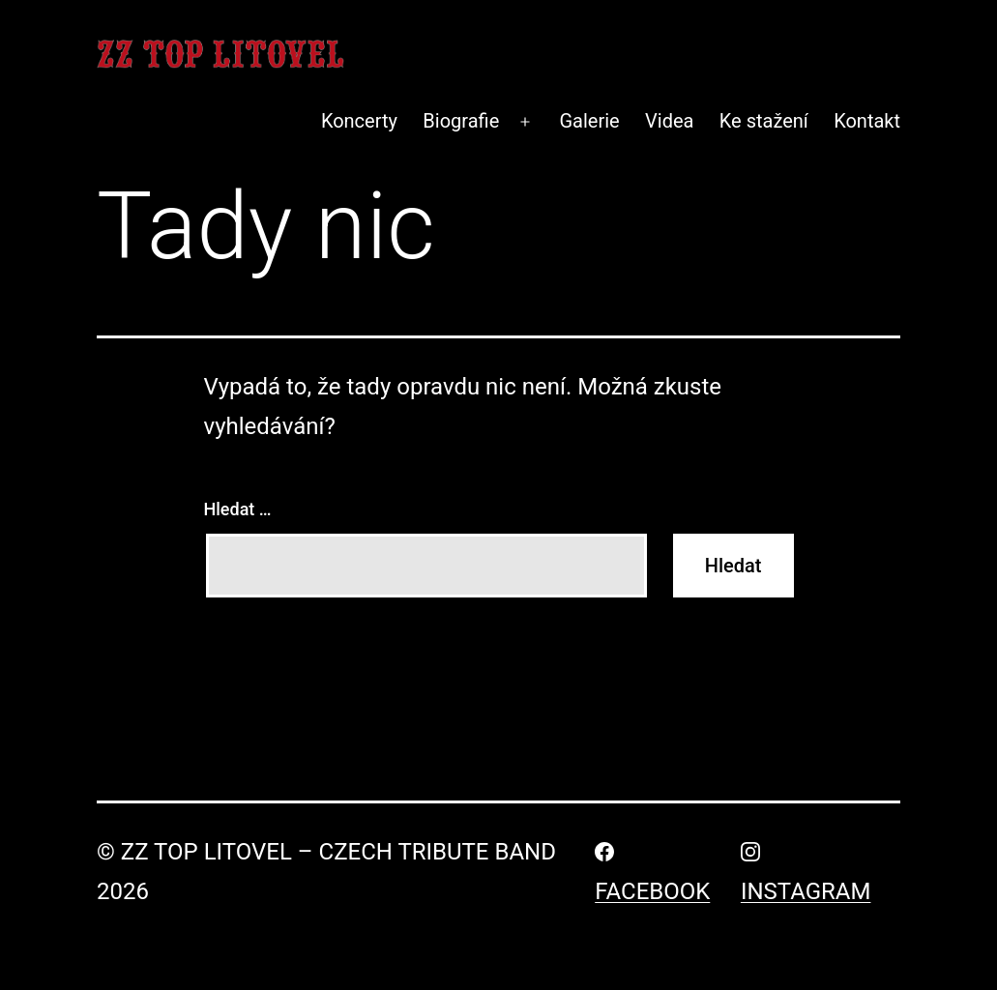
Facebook (652, 891)
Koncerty (359, 120)
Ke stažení (763, 120)
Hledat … (238, 509)
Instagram (806, 891)
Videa (669, 120)
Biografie (461, 120)
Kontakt (867, 120)
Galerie (589, 120)
